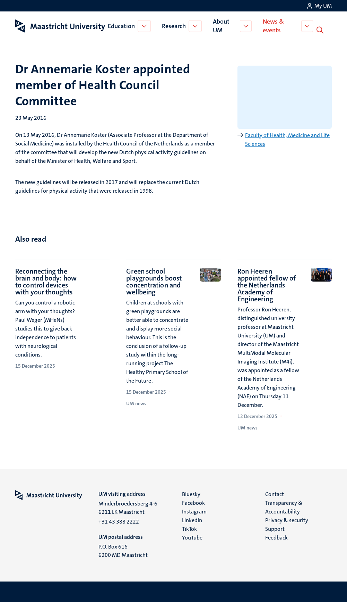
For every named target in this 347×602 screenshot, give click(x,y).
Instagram (194, 511)
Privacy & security (286, 519)
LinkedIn (192, 519)
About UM (222, 25)
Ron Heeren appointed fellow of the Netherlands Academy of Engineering (266, 284)
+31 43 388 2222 (118, 521)
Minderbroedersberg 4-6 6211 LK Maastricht (127, 507)
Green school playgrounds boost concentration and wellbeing (154, 281)
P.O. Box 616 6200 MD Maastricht (123, 550)
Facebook (193, 502)
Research (174, 26)
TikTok (189, 528)
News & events (274, 25)
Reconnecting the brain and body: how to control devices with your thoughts (46, 281)
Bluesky (191, 493)
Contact (274, 493)
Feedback (276, 537)
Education (122, 26)
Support (275, 528)
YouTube (192, 537)
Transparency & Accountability (284, 507)
